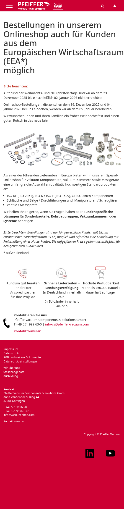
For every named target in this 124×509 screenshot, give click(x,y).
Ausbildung (10, 376)
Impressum (10, 349)
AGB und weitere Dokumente (22, 357)
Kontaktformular (27, 331)
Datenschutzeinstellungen (20, 361)
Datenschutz (11, 353)
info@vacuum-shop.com (18, 415)
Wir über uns (11, 368)
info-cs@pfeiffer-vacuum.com (67, 324)
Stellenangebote (13, 372)
